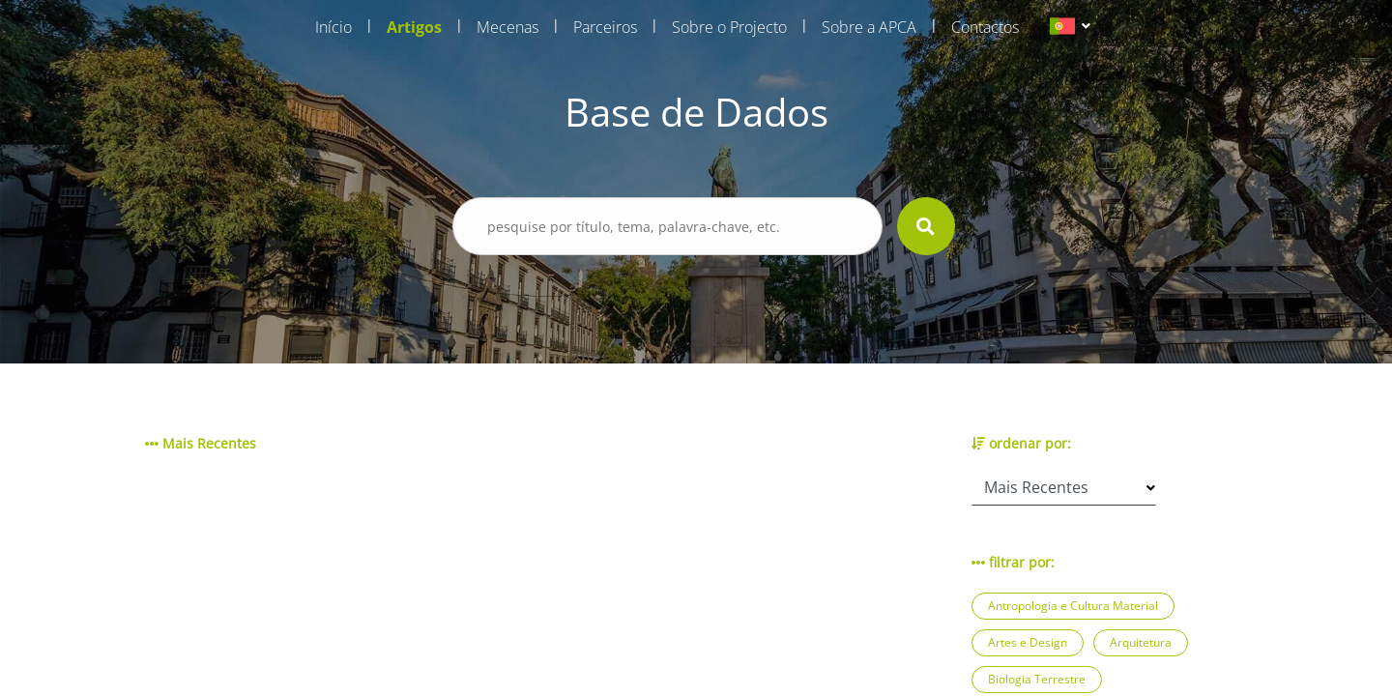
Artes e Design (1027, 642)
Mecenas (507, 27)
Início (333, 27)
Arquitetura (1141, 642)
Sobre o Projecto (729, 27)
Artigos (414, 27)
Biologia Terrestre (1037, 679)
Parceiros (605, 27)
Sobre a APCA (869, 27)
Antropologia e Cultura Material (1073, 605)
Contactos (985, 27)
